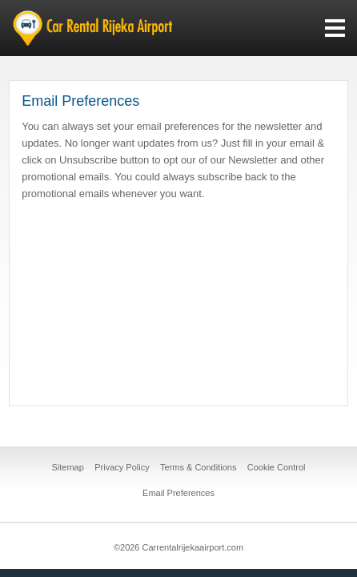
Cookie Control (276, 467)
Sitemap (68, 467)
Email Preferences (178, 493)
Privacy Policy (121, 467)
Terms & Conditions (198, 467)
